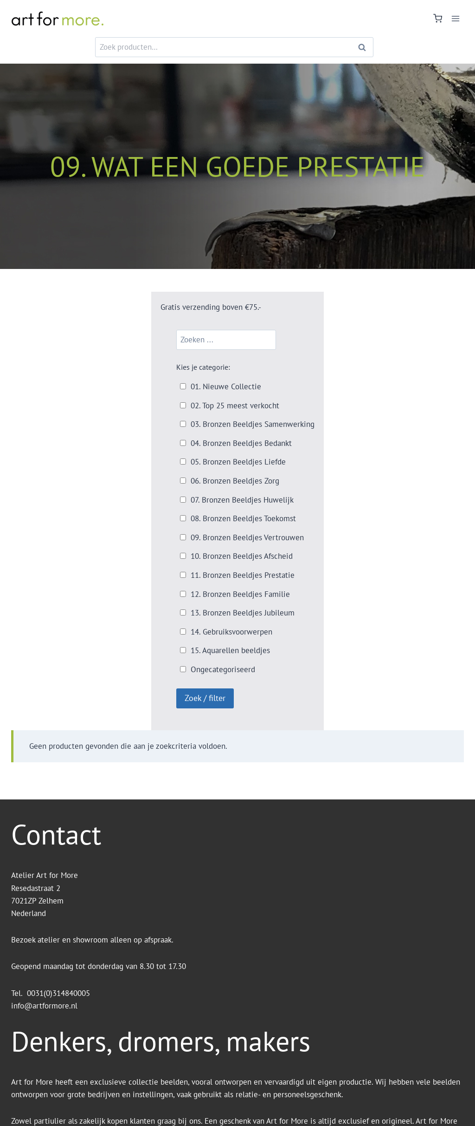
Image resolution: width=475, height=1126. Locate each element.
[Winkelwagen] (437, 18)
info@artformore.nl (45, 1006)
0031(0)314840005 (58, 993)
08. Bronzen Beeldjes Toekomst (243, 518)
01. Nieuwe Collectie (226, 386)
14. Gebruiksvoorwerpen (231, 632)
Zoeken (364, 47)
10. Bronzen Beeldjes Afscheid (242, 556)
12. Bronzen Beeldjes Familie (240, 594)
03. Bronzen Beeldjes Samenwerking (253, 424)
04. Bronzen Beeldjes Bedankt (241, 443)
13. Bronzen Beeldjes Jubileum (243, 613)
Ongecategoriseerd (223, 669)
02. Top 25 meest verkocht (235, 405)
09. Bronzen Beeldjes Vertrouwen (247, 537)
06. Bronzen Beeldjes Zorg (235, 481)
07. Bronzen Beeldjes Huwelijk (242, 500)
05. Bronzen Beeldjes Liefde (238, 462)
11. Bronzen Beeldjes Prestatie (243, 575)
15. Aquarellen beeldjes (230, 650)
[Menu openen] (455, 18)
